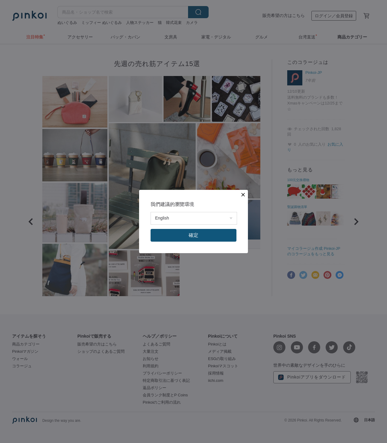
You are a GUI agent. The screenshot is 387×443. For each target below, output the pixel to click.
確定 (193, 235)
